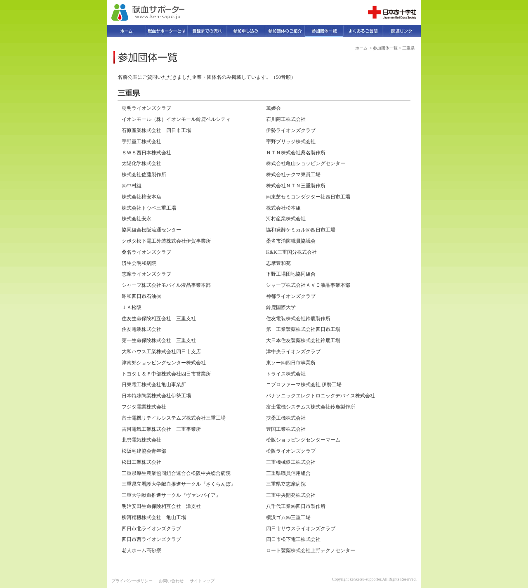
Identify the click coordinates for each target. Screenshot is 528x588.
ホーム (361, 48)
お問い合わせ (171, 581)
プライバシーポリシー (132, 581)
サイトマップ (202, 581)
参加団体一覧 (385, 48)
